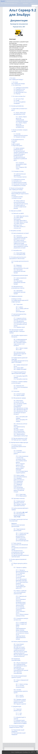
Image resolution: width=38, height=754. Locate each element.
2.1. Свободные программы (21, 87)
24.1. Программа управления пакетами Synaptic (19, 292)
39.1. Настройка (21, 512)
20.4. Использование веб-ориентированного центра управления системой (21, 246)
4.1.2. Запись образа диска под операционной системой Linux (21, 125)
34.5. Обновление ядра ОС (21, 409)
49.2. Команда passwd (19, 664)
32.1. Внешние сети (19, 385)
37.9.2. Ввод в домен (21, 496)
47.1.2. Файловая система (20, 573)
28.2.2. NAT (19, 349)
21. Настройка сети (16, 250)
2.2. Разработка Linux (19, 89)
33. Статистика (15, 391)
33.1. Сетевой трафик (19, 394)
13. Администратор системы (18, 182)
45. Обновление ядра (17, 553)
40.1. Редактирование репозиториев (19, 529)
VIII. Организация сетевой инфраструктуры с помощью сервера (17, 331)
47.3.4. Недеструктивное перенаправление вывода (21, 637)
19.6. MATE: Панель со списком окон (19, 227)
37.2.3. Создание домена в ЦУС (20, 464)
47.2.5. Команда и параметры (20, 609)
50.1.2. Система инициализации (20, 686)
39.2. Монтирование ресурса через (19, 515)
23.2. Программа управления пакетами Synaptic (19, 282)
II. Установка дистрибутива (16, 106)
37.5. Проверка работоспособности (19, 479)
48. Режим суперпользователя (19, 641)
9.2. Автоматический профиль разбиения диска (21, 151)
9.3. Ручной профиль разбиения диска (19, 154)
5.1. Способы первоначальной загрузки (21, 134)
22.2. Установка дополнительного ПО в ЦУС (21, 267)
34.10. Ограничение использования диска (19, 431)
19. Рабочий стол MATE (17, 213)
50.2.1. (19, 695)
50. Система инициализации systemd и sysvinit (19, 676)
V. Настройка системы (15, 230)
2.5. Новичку (17, 93)
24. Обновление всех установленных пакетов (17, 287)
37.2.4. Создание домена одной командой (20, 468)
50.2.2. (20, 697)
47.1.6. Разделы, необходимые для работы (20, 586)
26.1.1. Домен (19, 307)
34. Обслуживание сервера (18, 398)
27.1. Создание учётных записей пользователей (20, 318)
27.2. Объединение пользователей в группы (20, 321)
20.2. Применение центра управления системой (20, 238)
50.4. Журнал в (20, 704)
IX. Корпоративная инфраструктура (18, 442)
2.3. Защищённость (19, 90)
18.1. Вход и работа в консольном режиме (19, 201)
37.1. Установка (18, 450)
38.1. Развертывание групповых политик (19, 501)
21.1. (19, 253)
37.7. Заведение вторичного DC (18, 485)
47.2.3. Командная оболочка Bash (20, 604)
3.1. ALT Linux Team (19, 99)
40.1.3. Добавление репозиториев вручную (22, 539)
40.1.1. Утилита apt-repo (22, 533)
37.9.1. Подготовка (21, 494)
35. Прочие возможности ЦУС (19, 438)
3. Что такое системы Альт (18, 96)
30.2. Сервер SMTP (18, 368)
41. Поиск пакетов (16, 543)
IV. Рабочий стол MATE (15, 211)
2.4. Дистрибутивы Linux (20, 92)
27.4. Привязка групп (19, 327)
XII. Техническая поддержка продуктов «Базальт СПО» (16, 726)
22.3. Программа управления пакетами (19, 271)
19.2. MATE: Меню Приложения (18, 218)
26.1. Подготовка (18, 304)
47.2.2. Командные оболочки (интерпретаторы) (21, 601)
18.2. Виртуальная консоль (21, 204)
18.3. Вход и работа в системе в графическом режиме (20, 207)
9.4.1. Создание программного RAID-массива (21, 164)
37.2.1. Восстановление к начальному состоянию (22, 457)
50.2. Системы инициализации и (21, 691)
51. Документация (16, 706)
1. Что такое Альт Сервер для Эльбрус (18, 82)
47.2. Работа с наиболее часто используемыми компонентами (20, 592)
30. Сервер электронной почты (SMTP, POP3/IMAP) (19, 361)
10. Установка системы (17, 171)
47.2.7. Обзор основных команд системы (22, 615)
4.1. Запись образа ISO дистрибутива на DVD (20, 113)
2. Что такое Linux (16, 85)
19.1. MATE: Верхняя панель (21, 216)
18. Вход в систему (16, 198)
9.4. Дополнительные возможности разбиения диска (20, 158)
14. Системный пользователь (19, 184)
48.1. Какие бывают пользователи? (19, 644)
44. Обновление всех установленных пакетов (17, 551)
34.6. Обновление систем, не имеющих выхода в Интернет (20, 412)
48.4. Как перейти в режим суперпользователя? (21, 655)
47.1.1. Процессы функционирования (22, 570)
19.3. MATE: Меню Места (20, 220)
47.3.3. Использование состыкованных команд (22, 632)
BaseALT (3, 1)
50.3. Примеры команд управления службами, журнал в (20, 701)
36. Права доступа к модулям (19, 440)
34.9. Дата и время (18, 429)
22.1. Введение (18, 265)
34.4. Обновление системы (21, 408)
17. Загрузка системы (17, 196)
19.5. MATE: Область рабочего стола (19, 224)
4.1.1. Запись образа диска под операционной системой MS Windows (22, 119)
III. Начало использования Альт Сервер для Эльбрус (16, 188)
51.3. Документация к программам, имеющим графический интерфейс (20, 721)
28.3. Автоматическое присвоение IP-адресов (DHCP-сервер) (20, 353)
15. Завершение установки (18, 185)
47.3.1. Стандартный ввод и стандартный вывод (21, 624)
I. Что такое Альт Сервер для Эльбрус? (16, 78)
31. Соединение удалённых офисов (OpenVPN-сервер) (18, 372)
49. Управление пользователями (15, 659)
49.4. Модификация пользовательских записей (21, 669)
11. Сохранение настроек (18, 179)
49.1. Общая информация (20, 663)
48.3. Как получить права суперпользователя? (20, 652)
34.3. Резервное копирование (18, 405)
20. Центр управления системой (20, 233)
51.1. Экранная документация (18, 709)
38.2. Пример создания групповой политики (20, 504)
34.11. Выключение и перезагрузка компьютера (21, 434)
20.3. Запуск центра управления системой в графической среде (20, 242)
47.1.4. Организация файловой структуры (21, 579)
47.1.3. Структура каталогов (20, 576)
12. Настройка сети (16, 181)
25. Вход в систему (16, 299)
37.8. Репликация (18, 487)
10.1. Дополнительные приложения (20, 174)
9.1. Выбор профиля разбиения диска (19, 148)
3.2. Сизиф (16, 100)
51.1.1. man (19, 713)
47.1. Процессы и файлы (20, 567)
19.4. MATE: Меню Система (21, 222)
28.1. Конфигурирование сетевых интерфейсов (20, 340)
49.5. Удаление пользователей (18, 672)
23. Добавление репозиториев (19, 275)
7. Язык (13, 142)
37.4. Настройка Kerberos (20, 477)
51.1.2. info (18, 714)
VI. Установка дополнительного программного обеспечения (17, 257)
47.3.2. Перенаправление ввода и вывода (21, 628)
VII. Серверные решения (15, 296)
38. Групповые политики (18, 498)
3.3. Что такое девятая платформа (19, 102)
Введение (14, 523)
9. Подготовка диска (16, 145)
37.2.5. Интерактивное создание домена (22, 471)
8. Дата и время (15, 144)
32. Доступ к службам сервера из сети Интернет (19, 382)
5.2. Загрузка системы (19, 137)
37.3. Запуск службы (19, 475)
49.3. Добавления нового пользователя (20, 666)
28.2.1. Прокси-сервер (21, 348)
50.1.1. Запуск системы (22, 684)
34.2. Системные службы (20, 403)
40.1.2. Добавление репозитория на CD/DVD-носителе (21, 536)
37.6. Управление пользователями (18, 482)
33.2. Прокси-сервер (19, 395)
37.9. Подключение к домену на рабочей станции (19, 490)
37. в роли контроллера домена (18, 446)
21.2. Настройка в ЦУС (19, 254)
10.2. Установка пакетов (20, 177)
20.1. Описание (18, 236)
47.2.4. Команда (20, 607)
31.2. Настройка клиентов (20, 379)
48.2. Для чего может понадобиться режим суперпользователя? (19, 648)
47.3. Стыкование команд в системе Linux (21, 619)
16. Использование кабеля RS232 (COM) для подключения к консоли (20, 193)
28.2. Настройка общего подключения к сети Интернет (20, 344)
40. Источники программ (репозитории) (18, 525)
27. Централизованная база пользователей (18, 314)
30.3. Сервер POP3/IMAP (20, 369)
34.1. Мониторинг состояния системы (19, 401)
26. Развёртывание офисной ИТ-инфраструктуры (20, 301)
